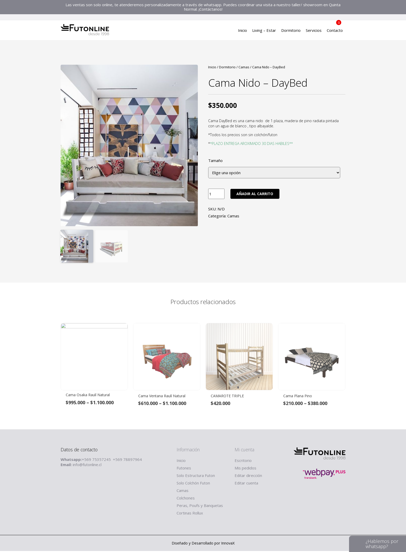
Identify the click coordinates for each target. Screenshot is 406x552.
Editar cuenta (246, 484)
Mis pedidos (245, 469)
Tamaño (215, 160)
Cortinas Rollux (190, 514)
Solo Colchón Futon (193, 484)
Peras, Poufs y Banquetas (200, 506)
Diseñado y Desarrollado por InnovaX (203, 544)
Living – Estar (264, 32)
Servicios (314, 32)
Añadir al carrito (254, 193)
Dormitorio (291, 32)
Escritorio (243, 461)
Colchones (186, 499)
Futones (184, 469)
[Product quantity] (216, 194)
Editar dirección (248, 476)
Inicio (242, 32)
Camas (243, 67)
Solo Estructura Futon (196, 476)
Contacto (335, 32)
